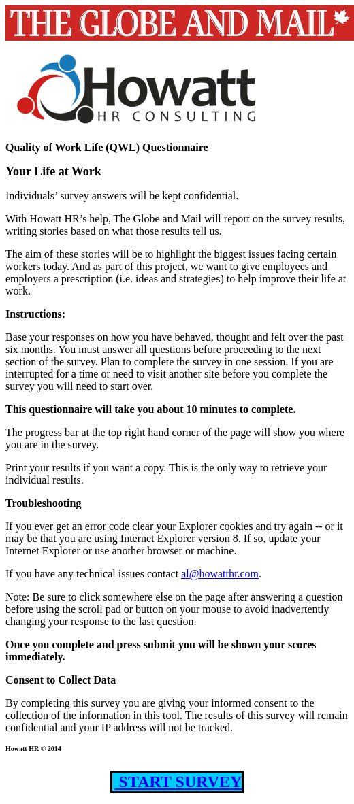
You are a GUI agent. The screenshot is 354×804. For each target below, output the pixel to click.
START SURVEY (178, 781)
